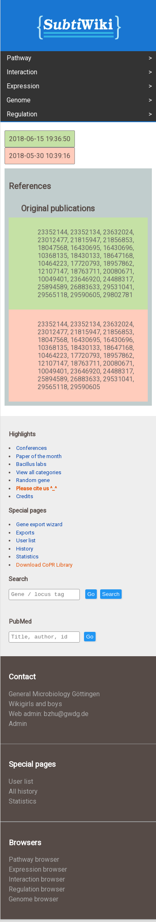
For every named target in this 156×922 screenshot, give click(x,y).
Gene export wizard (39, 524)
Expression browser (38, 872)
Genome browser (33, 901)
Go (109, 594)
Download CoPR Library (44, 565)
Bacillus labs (31, 464)
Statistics (27, 556)
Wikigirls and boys (35, 706)
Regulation (22, 114)
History (24, 549)
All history (23, 794)
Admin (18, 726)
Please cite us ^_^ (36, 488)
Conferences (31, 448)
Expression (23, 86)
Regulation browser (37, 892)
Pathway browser (34, 862)
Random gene (33, 480)
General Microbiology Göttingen (54, 696)
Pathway (19, 58)
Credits (24, 496)
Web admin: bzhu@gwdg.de (49, 716)
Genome (19, 100)
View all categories (38, 472)
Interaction (22, 72)
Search (128, 594)
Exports (25, 533)
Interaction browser (37, 882)
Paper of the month (39, 456)
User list (26, 540)
